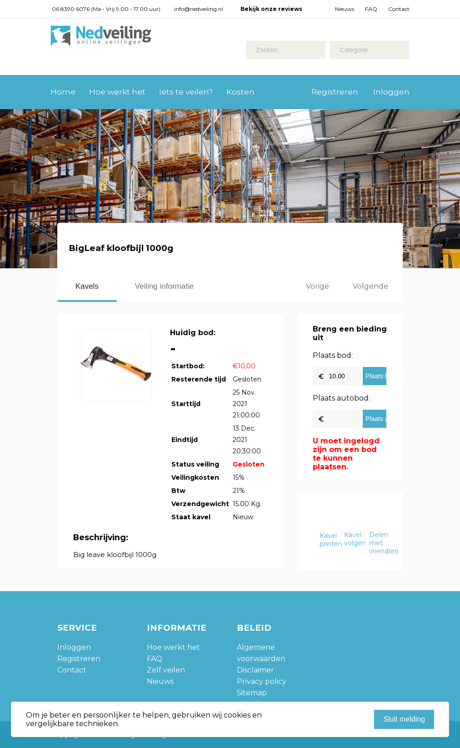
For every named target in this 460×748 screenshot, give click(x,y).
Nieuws (344, 8)
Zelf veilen (166, 670)
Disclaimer (255, 670)
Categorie (354, 50)
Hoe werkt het (117, 91)
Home (62, 91)
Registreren (334, 91)
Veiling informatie (164, 286)
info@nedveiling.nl (198, 8)
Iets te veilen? (186, 91)
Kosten (240, 91)
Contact (399, 8)
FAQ (371, 8)
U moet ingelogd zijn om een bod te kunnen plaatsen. (346, 454)
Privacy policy (261, 681)
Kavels (87, 286)
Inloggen (391, 91)
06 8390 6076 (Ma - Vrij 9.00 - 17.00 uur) (106, 8)
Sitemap (252, 692)
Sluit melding (404, 719)
